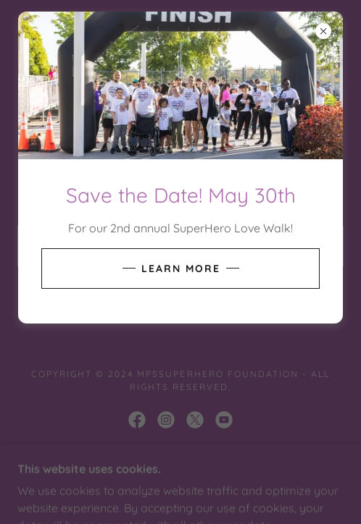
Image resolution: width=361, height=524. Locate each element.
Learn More (180, 268)
